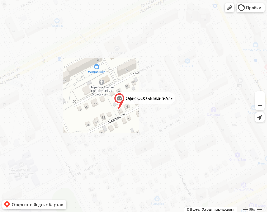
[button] (229, 7)
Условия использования (218, 209)
